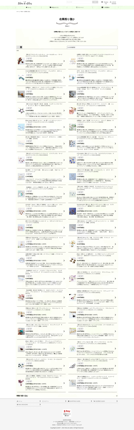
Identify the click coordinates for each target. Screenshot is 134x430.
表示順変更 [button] (71, 47)
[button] (67, 396)
